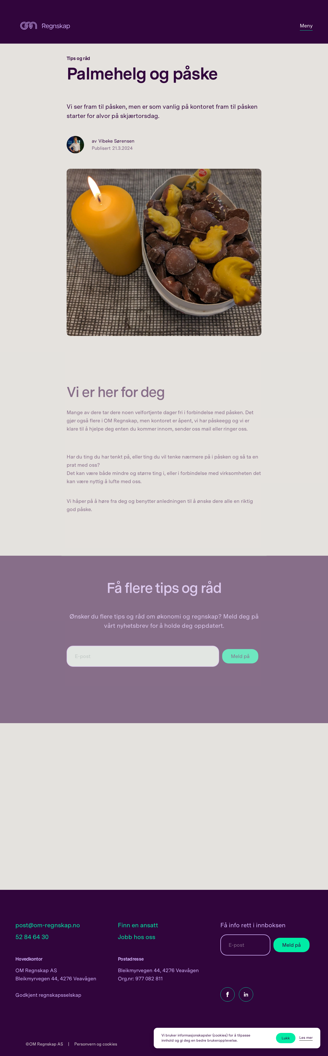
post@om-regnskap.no (47, 925)
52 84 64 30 (32, 937)
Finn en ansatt (138, 925)
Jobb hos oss (136, 937)
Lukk (286, 1038)
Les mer (306, 1037)
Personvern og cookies (95, 1044)
